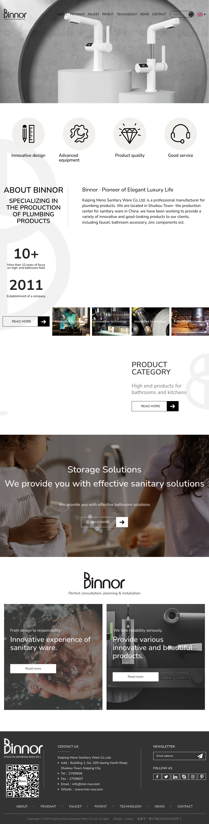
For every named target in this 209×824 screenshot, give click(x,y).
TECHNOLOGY (127, 14)
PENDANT (77, 14)
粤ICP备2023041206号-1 (165, 819)
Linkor (129, 819)
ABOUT (62, 14)
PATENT (108, 14)
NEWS (144, 14)
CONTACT (159, 14)
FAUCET (93, 14)
